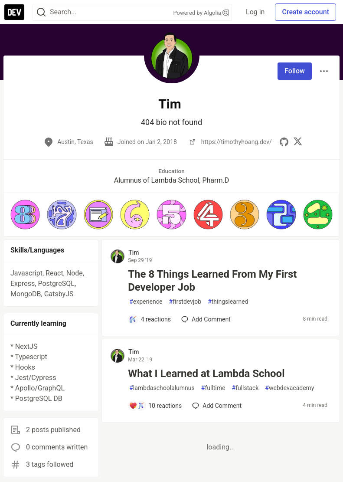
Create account (305, 12)
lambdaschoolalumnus (162, 388)
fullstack (245, 388)
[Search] (41, 12)
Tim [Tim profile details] (133, 252)
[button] (25, 214)
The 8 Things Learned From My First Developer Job (212, 280)
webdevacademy (289, 388)
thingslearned (228, 301)
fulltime (213, 388)
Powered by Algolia (201, 13)
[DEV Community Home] (14, 12)
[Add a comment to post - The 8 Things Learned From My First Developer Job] (150, 319)
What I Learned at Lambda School (206, 373)
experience (145, 301)
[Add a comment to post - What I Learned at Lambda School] (155, 405)
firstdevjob (185, 301)
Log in (255, 12)
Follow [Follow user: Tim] (294, 71)
